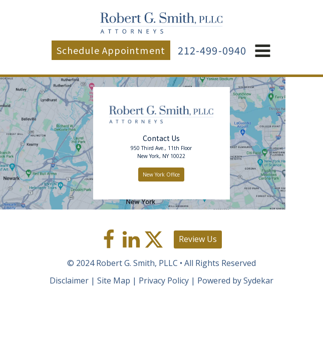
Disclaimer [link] (69, 280)
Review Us (198, 239)
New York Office (161, 174)
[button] (262, 51)
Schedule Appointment (111, 50)
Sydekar (258, 280)
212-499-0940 (212, 50)
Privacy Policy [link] (164, 280)
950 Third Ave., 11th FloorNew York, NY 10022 (161, 152)
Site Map (113, 280)
